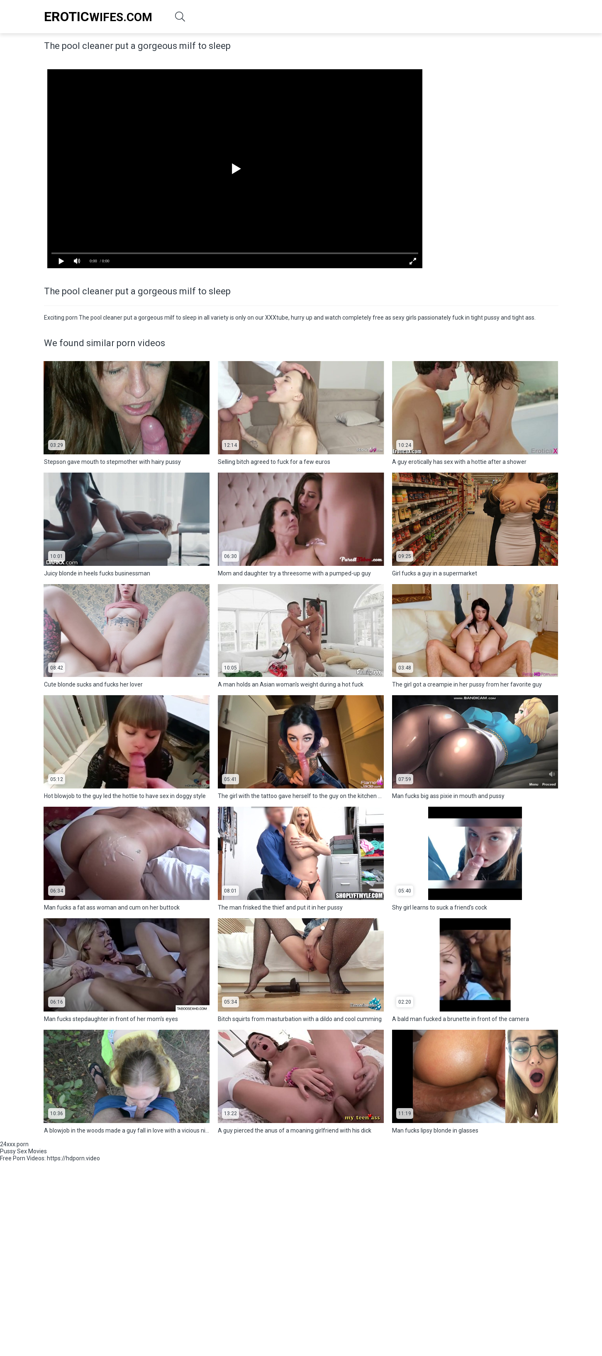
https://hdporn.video (73, 1158)
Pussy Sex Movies (23, 1151)
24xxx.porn (14, 1144)
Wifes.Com (98, 16)
